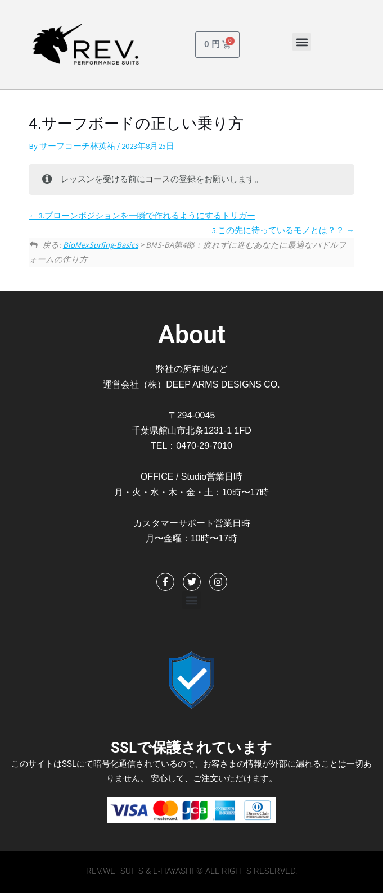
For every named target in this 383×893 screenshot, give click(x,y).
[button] (301, 42)
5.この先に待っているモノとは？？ (283, 230)
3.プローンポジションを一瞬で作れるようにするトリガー (142, 216)
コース (157, 179)
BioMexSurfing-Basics (100, 245)
